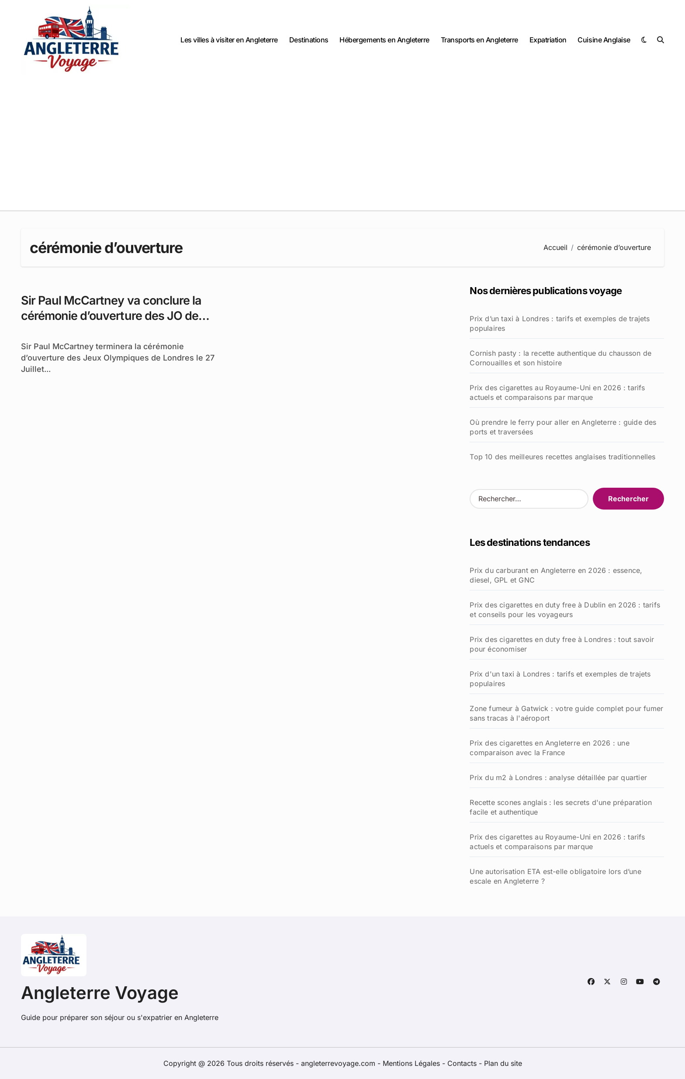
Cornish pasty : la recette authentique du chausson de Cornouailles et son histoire (560, 358)
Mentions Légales (412, 1063)
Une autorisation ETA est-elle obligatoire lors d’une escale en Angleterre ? (555, 876)
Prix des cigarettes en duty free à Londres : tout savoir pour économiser (562, 644)
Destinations (309, 39)
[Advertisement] (342, 145)
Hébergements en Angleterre (384, 39)
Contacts (462, 1063)
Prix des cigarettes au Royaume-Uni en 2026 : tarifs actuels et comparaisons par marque (557, 392)
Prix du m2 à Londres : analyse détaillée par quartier (558, 777)
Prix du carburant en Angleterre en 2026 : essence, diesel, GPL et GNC (556, 575)
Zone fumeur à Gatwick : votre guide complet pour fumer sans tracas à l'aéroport (566, 713)
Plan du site (503, 1063)
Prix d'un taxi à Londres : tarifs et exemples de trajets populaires (560, 679)
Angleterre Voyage (100, 992)
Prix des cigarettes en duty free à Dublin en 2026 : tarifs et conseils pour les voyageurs (565, 609)
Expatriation (548, 39)
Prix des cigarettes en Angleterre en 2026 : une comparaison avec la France (549, 748)
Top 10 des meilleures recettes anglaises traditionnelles (562, 456)
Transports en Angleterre (479, 39)
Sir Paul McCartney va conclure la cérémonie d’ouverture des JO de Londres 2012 (111, 315)
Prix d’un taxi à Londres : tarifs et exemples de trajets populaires (560, 323)
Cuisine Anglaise (604, 39)
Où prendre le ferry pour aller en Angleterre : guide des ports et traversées (563, 427)
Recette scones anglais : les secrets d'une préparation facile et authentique (561, 807)
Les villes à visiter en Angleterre (229, 39)
